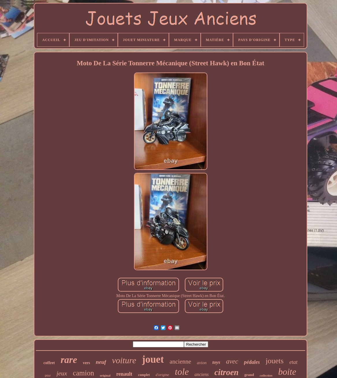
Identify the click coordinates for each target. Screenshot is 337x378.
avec (232, 361)
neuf (101, 362)
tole (182, 371)
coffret (49, 363)
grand (249, 375)
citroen (226, 372)
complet (144, 375)
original (105, 375)
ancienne (180, 361)
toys (216, 362)
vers (86, 363)
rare (69, 360)
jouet (153, 359)
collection (266, 375)
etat (293, 362)
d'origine (162, 375)
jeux (62, 373)
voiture (124, 360)
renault (124, 374)
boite (287, 372)
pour (48, 375)
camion (83, 373)
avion (201, 362)
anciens (202, 374)
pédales (252, 362)
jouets (275, 361)
